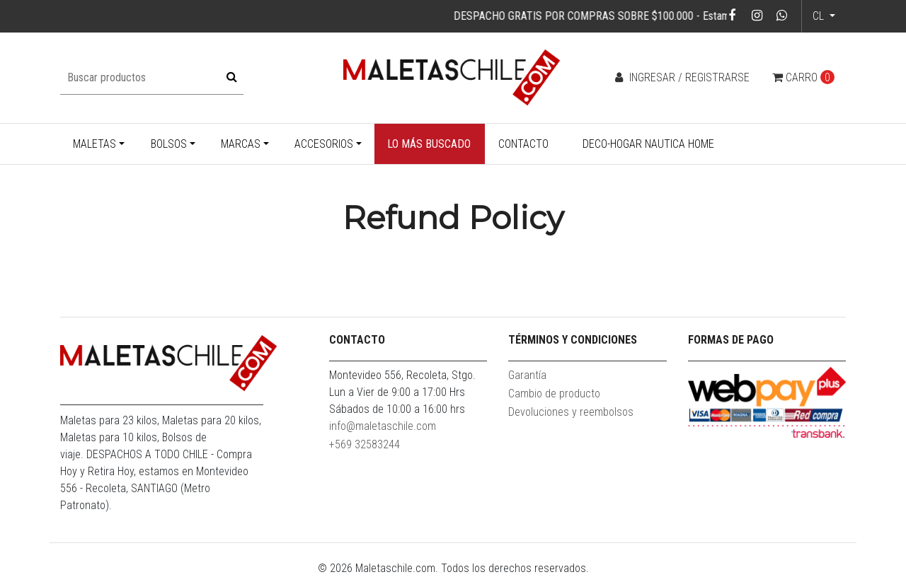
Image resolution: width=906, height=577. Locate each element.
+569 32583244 (364, 444)
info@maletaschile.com (382, 426)
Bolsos (169, 144)
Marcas (240, 144)
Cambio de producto (554, 393)
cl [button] (820, 16)
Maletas (94, 144)
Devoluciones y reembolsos (570, 412)
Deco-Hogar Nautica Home (648, 144)
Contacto (523, 144)
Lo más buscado (429, 144)
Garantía (527, 375)
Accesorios (323, 144)
